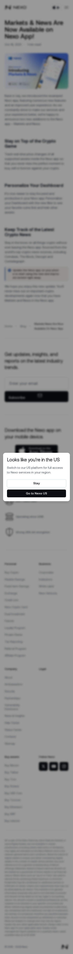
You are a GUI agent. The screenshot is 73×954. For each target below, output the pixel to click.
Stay (36, 483)
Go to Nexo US (36, 493)
